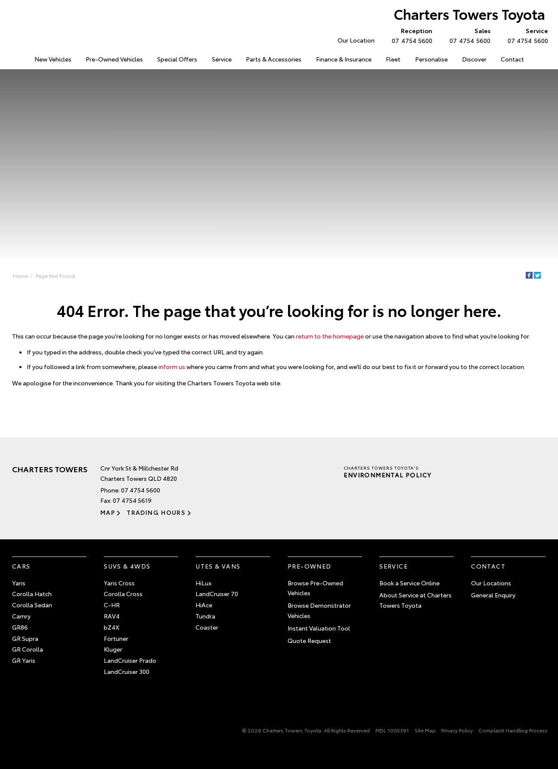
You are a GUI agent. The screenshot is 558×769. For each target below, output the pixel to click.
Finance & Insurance (344, 59)
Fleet (393, 59)
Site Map (425, 730)
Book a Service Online (409, 582)
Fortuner (116, 638)
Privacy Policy (457, 730)
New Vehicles (52, 59)
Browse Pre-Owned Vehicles (315, 587)
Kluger (113, 649)
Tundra (205, 616)
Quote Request (309, 640)
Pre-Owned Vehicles (114, 59)
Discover (474, 59)
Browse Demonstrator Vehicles (319, 610)
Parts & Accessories (273, 59)
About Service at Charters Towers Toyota (415, 600)
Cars (21, 566)
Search (539, 59)
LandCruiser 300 (126, 671)
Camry (21, 616)
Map (107, 512)
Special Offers (177, 59)
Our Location (356, 40)
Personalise (431, 59)
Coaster (206, 627)
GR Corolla (27, 649)
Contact (512, 59)
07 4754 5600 (410, 35)
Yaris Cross (119, 582)
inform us (171, 366)
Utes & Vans (217, 566)
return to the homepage (330, 336)
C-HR (112, 604)
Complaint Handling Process (513, 730)
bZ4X (111, 627)
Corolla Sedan (32, 604)
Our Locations (491, 582)
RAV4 (112, 616)
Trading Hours (156, 512)
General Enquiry (493, 595)
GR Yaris (23, 660)
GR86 (20, 627)
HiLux (203, 582)
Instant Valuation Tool (319, 628)
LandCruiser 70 (216, 593)
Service (222, 59)
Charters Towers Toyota (469, 13)
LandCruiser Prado (130, 660)
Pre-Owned (310, 566)
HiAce (203, 604)
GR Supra (25, 638)
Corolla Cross (123, 593)
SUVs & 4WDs (127, 566)
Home (13, 57)
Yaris (18, 582)
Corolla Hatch (32, 593)
